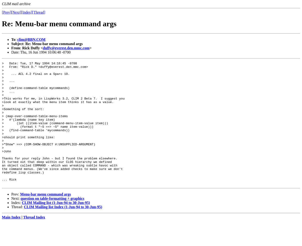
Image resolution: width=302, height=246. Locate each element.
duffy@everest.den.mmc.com (66, 48)
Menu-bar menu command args (45, 219)
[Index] (26, 12)
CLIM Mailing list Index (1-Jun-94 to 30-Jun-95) (63, 232)
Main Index (11, 242)
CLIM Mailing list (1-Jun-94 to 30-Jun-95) (56, 227)
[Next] (16, 12)
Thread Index (34, 242)
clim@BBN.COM (31, 40)
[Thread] (38, 12)
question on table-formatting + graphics (52, 223)
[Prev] (6, 12)
